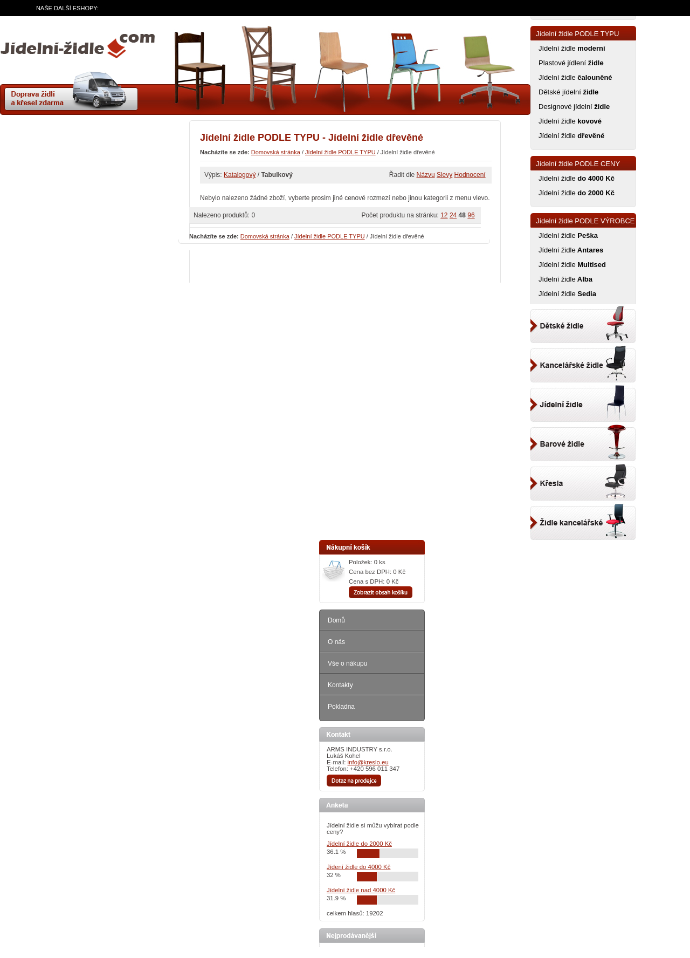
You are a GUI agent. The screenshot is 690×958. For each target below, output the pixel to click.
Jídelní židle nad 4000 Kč (361, 890)
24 (453, 215)
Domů (336, 620)
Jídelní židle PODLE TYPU (340, 152)
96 (470, 215)
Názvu (426, 175)
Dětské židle (583, 323)
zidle (77, 50)
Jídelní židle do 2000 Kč (359, 843)
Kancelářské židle (583, 517)
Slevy (444, 175)
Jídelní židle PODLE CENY (578, 164)
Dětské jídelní (568, 92)
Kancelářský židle (583, 362)
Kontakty (340, 685)
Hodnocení (470, 175)
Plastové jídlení (571, 63)
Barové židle (583, 440)
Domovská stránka (275, 152)
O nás (336, 642)
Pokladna (341, 706)
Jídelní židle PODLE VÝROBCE (585, 221)
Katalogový (240, 175)
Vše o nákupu (347, 663)
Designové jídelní (574, 106)
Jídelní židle (572, 48)
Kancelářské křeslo (583, 479)
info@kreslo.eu (368, 762)
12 (443, 215)
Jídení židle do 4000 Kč (358, 867)
